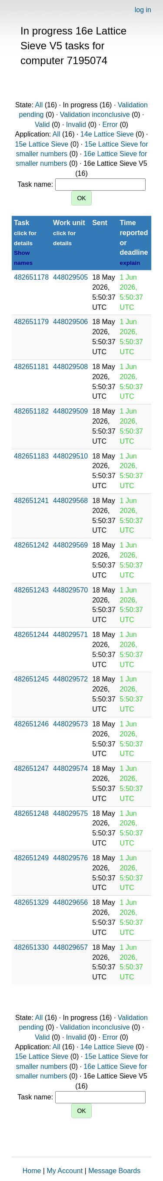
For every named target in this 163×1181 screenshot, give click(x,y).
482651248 (31, 813)
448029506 (70, 321)
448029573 (70, 724)
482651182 (31, 411)
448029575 (70, 813)
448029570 (70, 590)
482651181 (31, 366)
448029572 (70, 679)
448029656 (70, 902)
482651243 (31, 590)
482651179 (31, 321)
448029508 (70, 366)
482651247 (31, 768)
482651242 (31, 545)
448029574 (70, 768)
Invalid (76, 124)
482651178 (31, 277)
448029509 (70, 411)
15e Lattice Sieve (42, 144)
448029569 (70, 545)
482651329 (31, 902)
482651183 (31, 456)
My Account (65, 1170)
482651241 (31, 500)
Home (32, 1170)
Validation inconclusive (95, 114)
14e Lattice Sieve (107, 134)
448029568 (70, 500)
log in (143, 10)
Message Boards (114, 1170)
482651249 (31, 858)
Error (110, 124)
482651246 (31, 724)
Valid (42, 124)
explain (130, 263)
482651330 (31, 947)
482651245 (31, 679)
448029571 (70, 634)
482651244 (31, 634)
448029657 (70, 947)
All (39, 105)
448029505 (70, 277)
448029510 (70, 456)
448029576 (70, 858)
